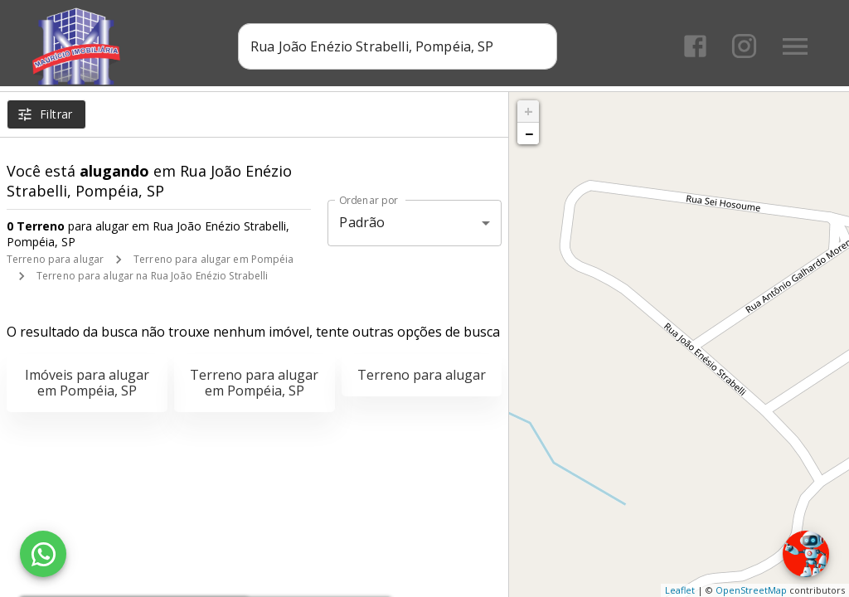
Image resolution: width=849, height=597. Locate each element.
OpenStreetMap (751, 590)
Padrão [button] (362, 222)
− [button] (529, 133)
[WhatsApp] (43, 554)
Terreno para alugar (55, 259)
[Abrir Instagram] (743, 46)
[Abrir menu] (794, 45)
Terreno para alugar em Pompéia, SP (254, 383)
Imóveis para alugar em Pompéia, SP (87, 383)
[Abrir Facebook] (694, 46)
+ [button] (528, 111)
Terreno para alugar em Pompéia (213, 259)
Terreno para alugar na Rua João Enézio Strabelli (152, 276)
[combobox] (400, 45)
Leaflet (680, 590)
